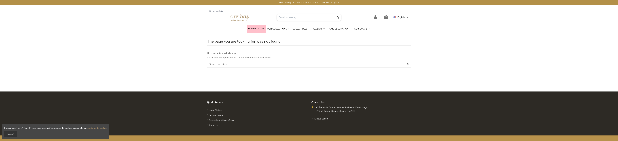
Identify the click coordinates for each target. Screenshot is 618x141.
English (401, 17)
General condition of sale (222, 120)
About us (213, 125)
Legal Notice (215, 110)
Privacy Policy (216, 115)
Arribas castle (321, 118)
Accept (10, 134)
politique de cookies (97, 128)
